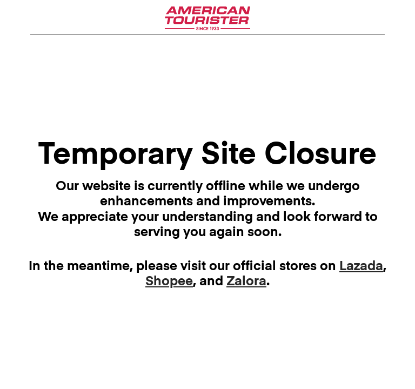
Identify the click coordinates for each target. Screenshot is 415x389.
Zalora (246, 282)
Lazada (361, 266)
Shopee (169, 282)
